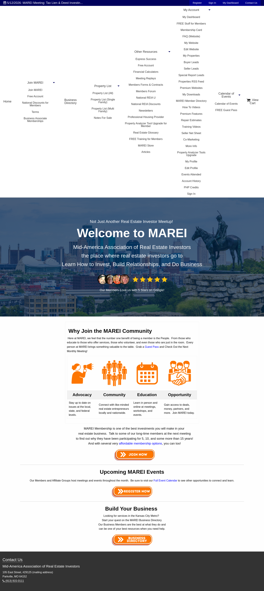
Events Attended (191, 174)
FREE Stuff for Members (191, 23)
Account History (191, 181)
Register (197, 3)
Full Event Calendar (165, 480)
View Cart (252, 101)
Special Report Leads (191, 75)
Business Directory (70, 101)
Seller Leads (191, 68)
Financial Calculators (145, 71)
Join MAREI (35, 82)
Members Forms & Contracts (146, 84)
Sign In (212, 3)
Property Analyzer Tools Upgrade (191, 154)
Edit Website (191, 49)
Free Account (35, 96)
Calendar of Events (226, 95)
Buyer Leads (191, 62)
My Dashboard (231, 3)
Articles (145, 152)
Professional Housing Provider (146, 117)
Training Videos (191, 126)
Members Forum (146, 91)
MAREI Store (146, 145)
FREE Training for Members (145, 139)
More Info (191, 146)
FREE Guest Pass (226, 110)
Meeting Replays (146, 78)
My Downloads (191, 94)
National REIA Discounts (145, 104)
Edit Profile (191, 168)
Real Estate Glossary (145, 132)
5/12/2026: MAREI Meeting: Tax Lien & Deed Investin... (43, 3)
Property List (102, 86)
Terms (35, 112)
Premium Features (191, 113)
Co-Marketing (191, 139)
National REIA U (146, 97)
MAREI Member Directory (191, 100)
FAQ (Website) (191, 36)
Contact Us (251, 3)
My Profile (191, 161)
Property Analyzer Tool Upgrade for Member (146, 125)
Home (7, 101)
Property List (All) (102, 93)
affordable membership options (140, 443)
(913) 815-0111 (13, 580)
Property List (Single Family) (103, 101)
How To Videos (191, 107)
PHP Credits (191, 187)
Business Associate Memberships (35, 119)
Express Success (146, 59)
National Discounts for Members (35, 104)
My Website (191, 42)
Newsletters (146, 110)
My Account (191, 10)
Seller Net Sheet (191, 133)
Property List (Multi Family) (103, 110)
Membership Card (191, 30)
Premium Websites (191, 88)
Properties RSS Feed (191, 81)
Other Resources (145, 51)
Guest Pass (152, 346)
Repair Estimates (191, 120)
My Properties (191, 55)
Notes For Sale (103, 117)
